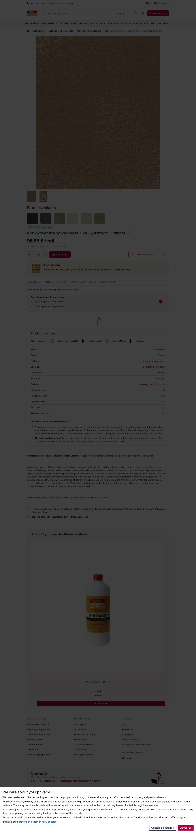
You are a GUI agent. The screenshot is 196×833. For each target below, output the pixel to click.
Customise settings (162, 827)
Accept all (186, 827)
